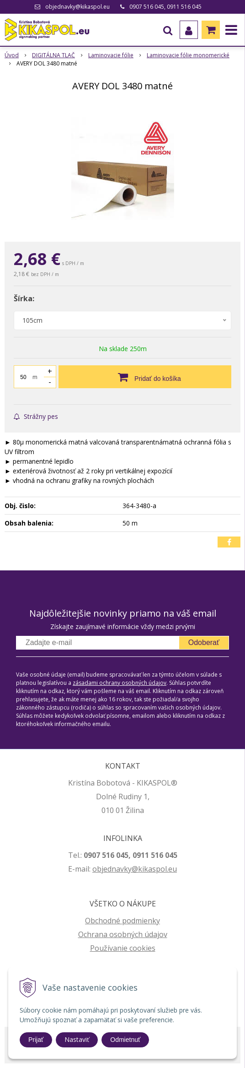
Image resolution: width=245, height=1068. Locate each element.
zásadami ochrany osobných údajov (119, 683)
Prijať (35, 1039)
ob (96, 869)
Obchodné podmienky (122, 921)
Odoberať (203, 642)
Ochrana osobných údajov (122, 934)
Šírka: (24, 298)
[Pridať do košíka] (145, 376)
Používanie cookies (122, 948)
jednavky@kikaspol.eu (139, 869)
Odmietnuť (125, 1039)
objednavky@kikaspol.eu (77, 7)
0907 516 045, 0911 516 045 (165, 7)
